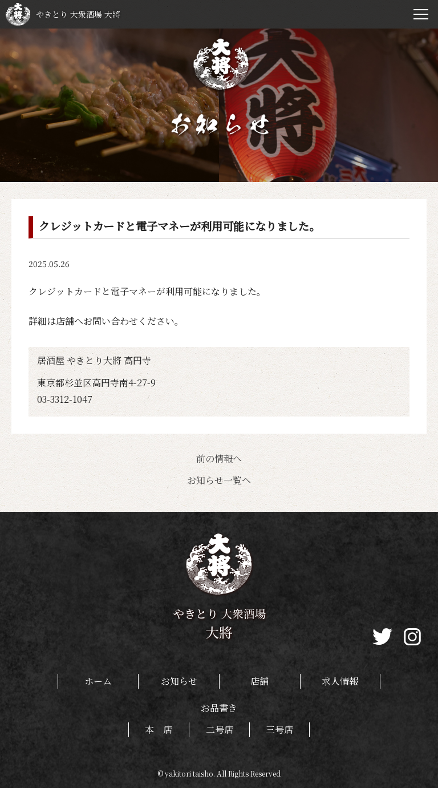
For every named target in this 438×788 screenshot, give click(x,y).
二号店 (219, 729)
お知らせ (179, 681)
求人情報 (340, 681)
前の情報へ (219, 458)
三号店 (279, 729)
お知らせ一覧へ (219, 480)
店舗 (259, 681)
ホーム (98, 681)
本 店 (158, 729)
